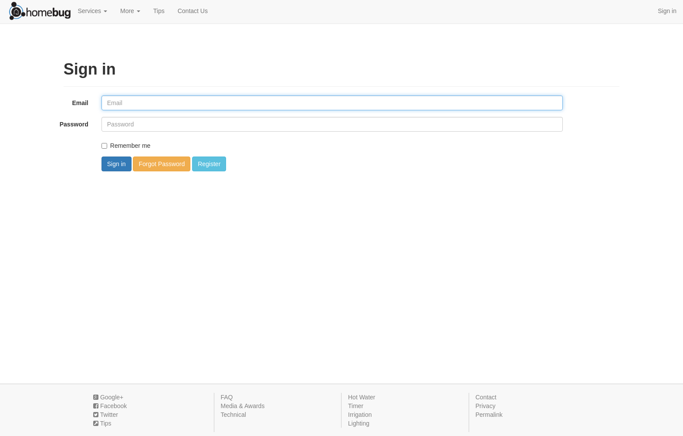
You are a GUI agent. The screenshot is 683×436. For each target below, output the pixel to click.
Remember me (126, 145)
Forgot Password (162, 163)
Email (80, 102)
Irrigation (360, 414)
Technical (233, 414)
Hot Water (361, 397)
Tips (159, 10)
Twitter (105, 414)
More (130, 10)
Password (74, 124)
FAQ (227, 397)
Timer (355, 405)
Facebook (110, 405)
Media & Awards (243, 405)
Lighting (358, 423)
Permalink (489, 414)
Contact (486, 397)
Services (92, 10)
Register (209, 163)
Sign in (667, 10)
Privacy (486, 405)
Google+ (108, 397)
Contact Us (193, 10)
